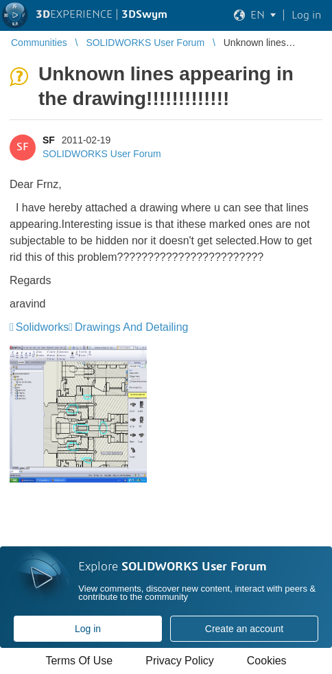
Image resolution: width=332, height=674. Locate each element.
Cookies (267, 660)
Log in (88, 628)
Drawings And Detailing (131, 327)
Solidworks (42, 327)
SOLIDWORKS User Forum (102, 153)
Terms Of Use (78, 660)
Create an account (244, 628)
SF (49, 140)
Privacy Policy (179, 660)
